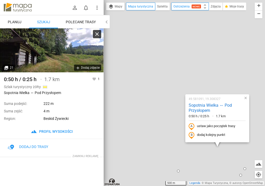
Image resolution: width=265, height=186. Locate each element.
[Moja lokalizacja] (258, 175)
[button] (107, 155)
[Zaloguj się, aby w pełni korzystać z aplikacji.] (94, 79)
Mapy (115, 7)
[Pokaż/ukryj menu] (97, 8)
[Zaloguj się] (75, 8)
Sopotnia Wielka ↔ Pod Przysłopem (176, 52)
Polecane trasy (81, 22)
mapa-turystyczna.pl (17, 7)
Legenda (194, 183)
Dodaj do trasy (28, 147)
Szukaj (43, 22)
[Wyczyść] (97, 34)
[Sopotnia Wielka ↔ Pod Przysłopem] (52, 50)
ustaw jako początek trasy (178, 70)
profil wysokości (52, 131)
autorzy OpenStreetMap (247, 183)
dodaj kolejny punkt (173, 79)
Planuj (14, 22)
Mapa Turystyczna (216, 183)
